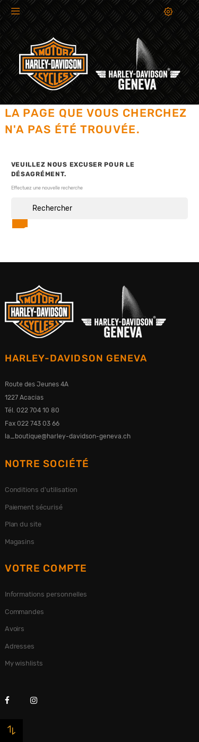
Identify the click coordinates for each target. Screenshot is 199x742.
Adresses (20, 646)
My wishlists (24, 663)
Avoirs (15, 629)
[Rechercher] (99, 208)
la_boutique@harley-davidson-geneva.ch (68, 436)
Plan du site (23, 524)
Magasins (20, 542)
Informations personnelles (46, 594)
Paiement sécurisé (34, 507)
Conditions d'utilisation (41, 490)
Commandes (25, 612)
